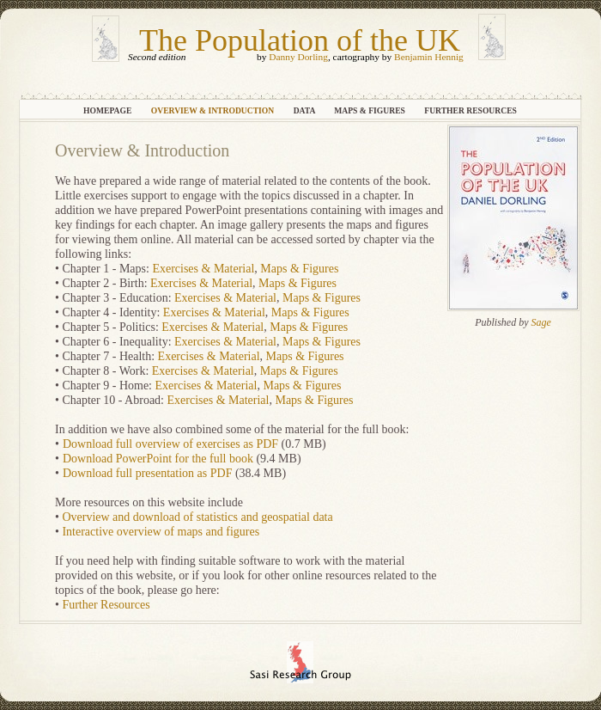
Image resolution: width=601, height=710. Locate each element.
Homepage (108, 110)
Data (306, 110)
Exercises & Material (203, 268)
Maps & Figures (370, 110)
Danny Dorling (298, 57)
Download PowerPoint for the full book (158, 458)
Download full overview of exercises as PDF (170, 444)
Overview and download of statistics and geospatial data (197, 517)
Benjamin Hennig (429, 57)
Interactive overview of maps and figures (160, 531)
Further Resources (470, 110)
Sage (541, 322)
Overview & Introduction (213, 110)
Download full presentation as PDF (148, 473)
